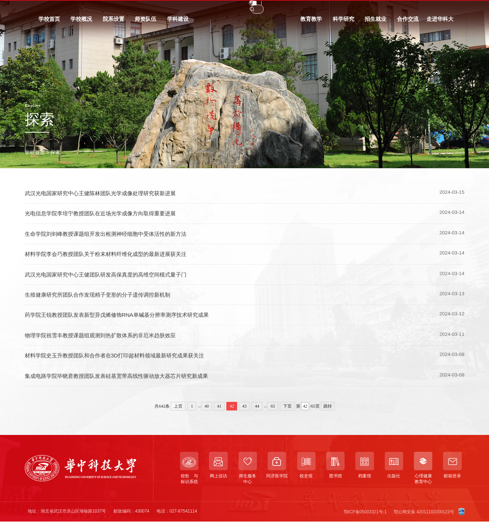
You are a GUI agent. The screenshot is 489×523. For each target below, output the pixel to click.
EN (377, 7)
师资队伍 (145, 22)
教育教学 (311, 22)
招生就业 (375, 22)
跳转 (327, 406)
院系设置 (113, 22)
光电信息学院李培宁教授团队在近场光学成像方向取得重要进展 (100, 214)
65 (273, 406)
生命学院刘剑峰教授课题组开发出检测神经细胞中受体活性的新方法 (105, 234)
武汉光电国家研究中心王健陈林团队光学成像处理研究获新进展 (100, 193)
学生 (46, 7)
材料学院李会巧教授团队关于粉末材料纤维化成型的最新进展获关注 (105, 254)
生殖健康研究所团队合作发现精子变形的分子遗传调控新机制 (97, 300)
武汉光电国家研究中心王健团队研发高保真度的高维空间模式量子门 (105, 280)
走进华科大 (439, 22)
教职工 (68, 7)
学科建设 (178, 22)
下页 (287, 406)
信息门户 (134, 7)
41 (219, 406)
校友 (90, 7)
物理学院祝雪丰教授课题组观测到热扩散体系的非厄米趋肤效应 (100, 341)
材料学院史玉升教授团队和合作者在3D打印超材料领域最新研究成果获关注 (114, 361)
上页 (178, 406)
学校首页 (49, 22)
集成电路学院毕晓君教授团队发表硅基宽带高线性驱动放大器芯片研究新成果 (116, 381)
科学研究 (343, 22)
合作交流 (408, 22)
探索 (55, 152)
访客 (110, 7)
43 (244, 406)
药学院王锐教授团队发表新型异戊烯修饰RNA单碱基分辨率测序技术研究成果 (117, 320)
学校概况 (81, 22)
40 (206, 406)
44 (257, 406)
